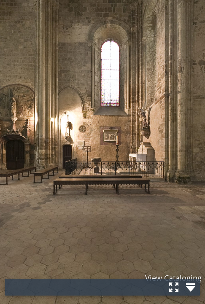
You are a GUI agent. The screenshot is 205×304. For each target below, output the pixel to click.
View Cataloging (173, 278)
